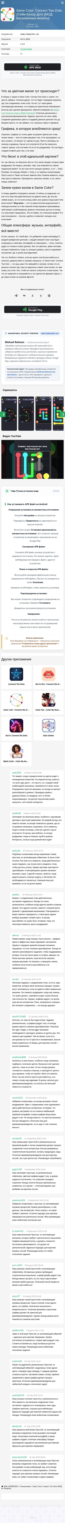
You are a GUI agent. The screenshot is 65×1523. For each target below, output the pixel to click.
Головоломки (26, 49)
